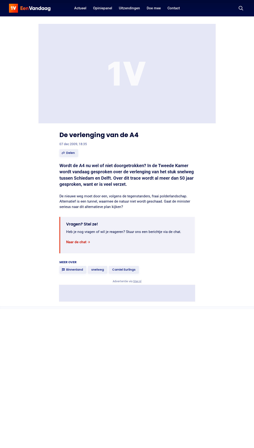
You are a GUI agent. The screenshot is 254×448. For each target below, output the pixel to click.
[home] (29, 8)
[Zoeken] (241, 8)
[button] (68, 153)
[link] (78, 242)
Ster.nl (137, 281)
